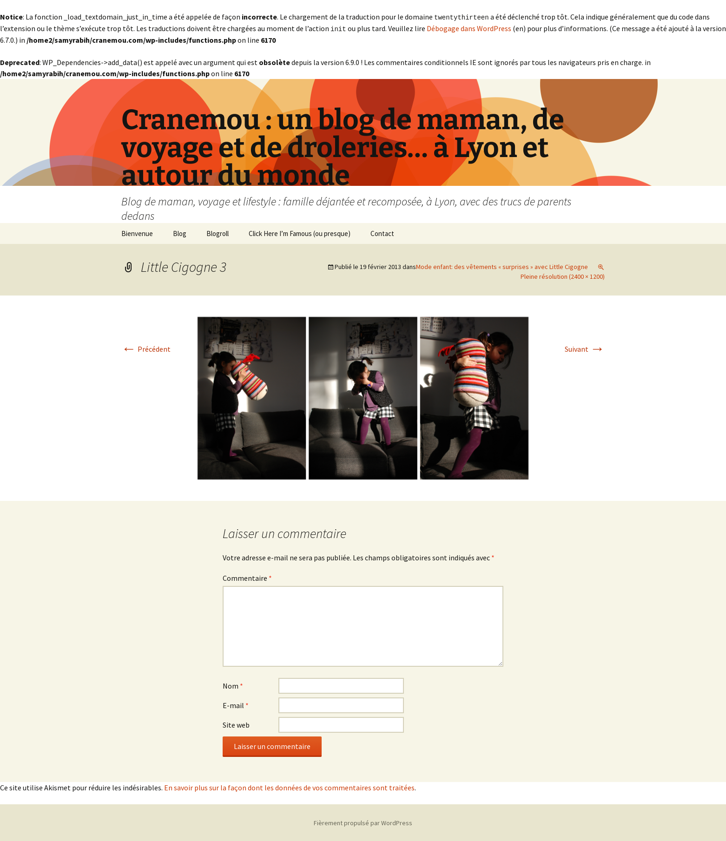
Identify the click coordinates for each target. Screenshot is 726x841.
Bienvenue (137, 232)
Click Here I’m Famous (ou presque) (299, 232)
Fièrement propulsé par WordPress (363, 822)
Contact (382, 232)
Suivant (585, 348)
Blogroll (217, 232)
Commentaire (247, 577)
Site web (236, 724)
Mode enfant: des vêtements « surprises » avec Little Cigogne (502, 266)
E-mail (236, 704)
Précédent (146, 348)
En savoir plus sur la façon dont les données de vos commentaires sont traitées (289, 786)
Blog (179, 232)
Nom (233, 685)
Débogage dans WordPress (469, 28)
